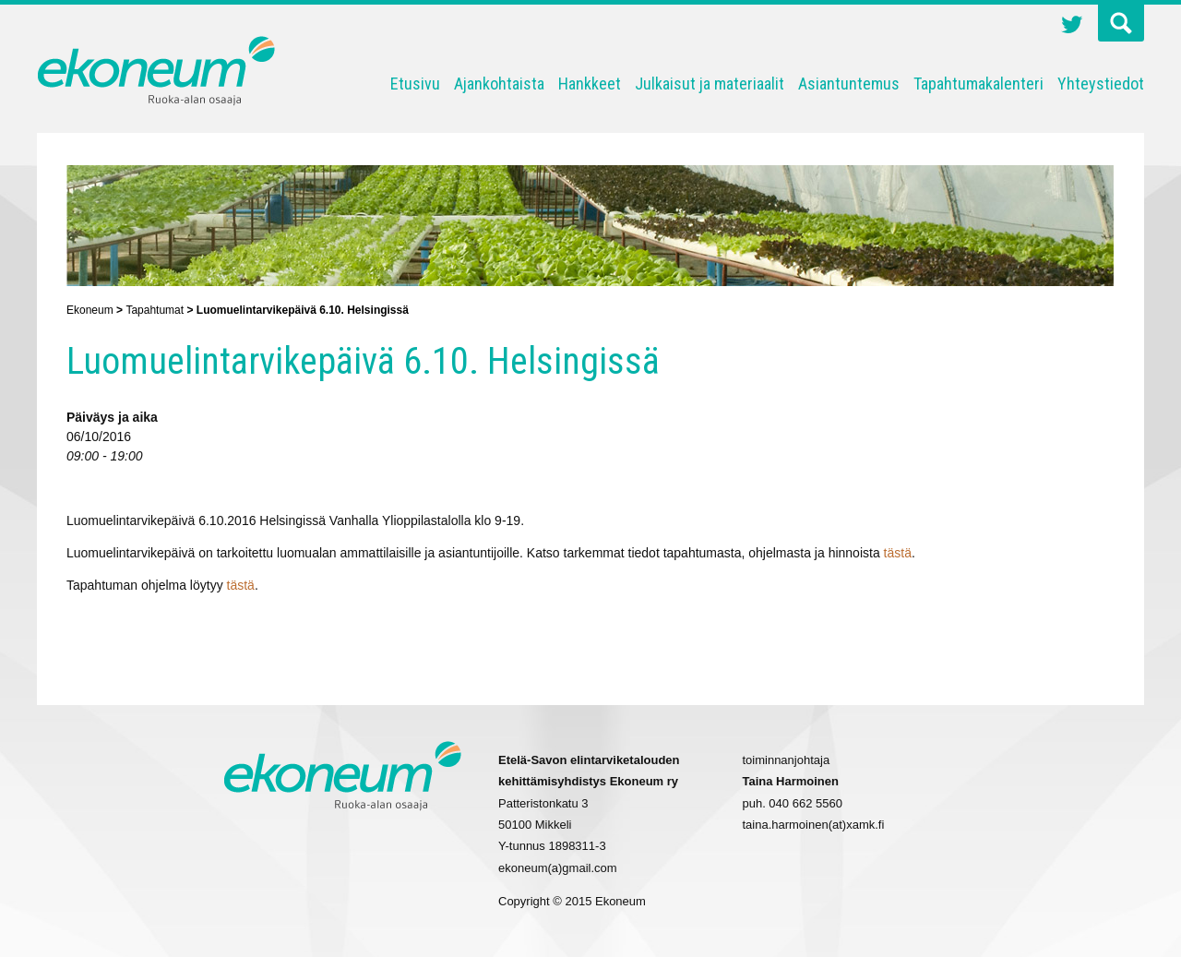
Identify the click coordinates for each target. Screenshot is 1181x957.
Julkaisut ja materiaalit (709, 83)
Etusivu (415, 83)
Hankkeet (589, 83)
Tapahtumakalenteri (978, 83)
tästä (898, 552)
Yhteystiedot (1100, 83)
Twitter (1072, 27)
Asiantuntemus (849, 83)
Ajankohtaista (499, 83)
